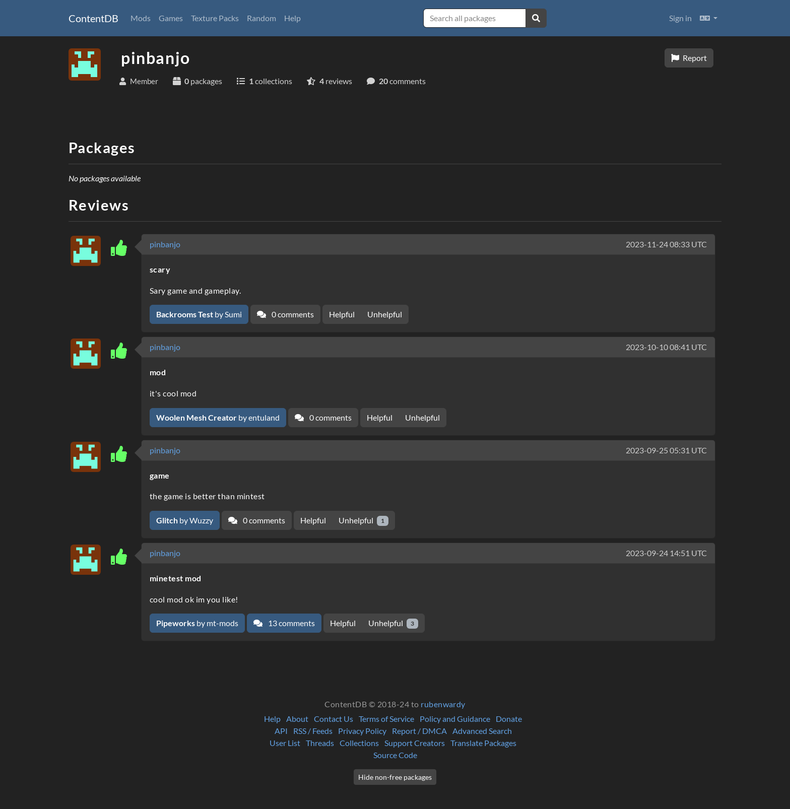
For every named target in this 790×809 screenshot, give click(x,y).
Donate (509, 718)
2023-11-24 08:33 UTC (666, 244)
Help (292, 18)
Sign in (680, 18)
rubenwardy (443, 704)
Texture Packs (215, 18)
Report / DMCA (419, 730)
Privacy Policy (362, 730)
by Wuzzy (184, 520)
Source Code (395, 755)
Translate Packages (483, 743)
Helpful (342, 314)
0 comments (285, 314)
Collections (359, 743)
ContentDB (93, 18)
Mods (140, 18)
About (297, 718)
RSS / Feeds (313, 730)
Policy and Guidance (455, 718)
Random (261, 18)
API (281, 730)
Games (171, 18)
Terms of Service (386, 718)
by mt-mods (197, 623)
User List (285, 743)
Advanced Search (482, 730)
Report (689, 57)
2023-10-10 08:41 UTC (666, 347)
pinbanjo (165, 244)
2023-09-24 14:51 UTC (666, 553)
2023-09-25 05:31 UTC (666, 450)
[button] (708, 18)
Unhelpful (384, 314)
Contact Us (333, 718)
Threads (320, 743)
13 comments (284, 623)
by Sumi (199, 314)
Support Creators (414, 743)
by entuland (218, 417)
